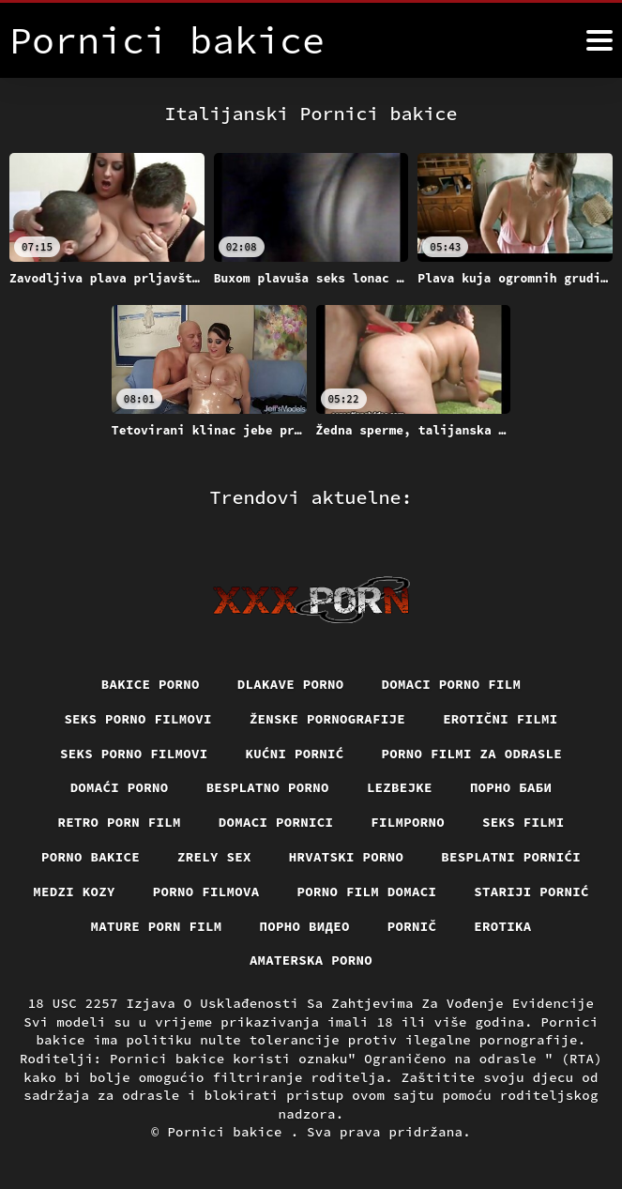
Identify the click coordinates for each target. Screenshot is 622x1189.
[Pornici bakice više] (599, 40)
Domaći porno (119, 787)
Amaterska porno (311, 960)
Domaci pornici (276, 822)
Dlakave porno (290, 684)
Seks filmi (523, 822)
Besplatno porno (267, 787)
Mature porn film (156, 926)
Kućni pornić (295, 753)
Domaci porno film (452, 684)
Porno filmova (206, 891)
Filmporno (408, 822)
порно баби (511, 787)
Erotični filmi (500, 718)
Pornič (412, 926)
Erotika (502, 926)
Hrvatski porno (346, 856)
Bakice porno (150, 684)
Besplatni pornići (511, 856)
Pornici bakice (228, 1131)
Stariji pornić (531, 891)
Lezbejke (399, 787)
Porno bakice (90, 856)
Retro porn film (119, 822)
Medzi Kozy (74, 891)
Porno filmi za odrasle (472, 753)
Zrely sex (214, 856)
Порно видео (305, 926)
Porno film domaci (367, 891)
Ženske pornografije (327, 718)
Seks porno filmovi (138, 718)
